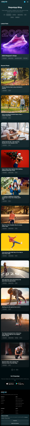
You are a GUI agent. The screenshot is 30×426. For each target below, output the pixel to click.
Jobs (2, 413)
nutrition (14, 14)
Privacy (17, 410)
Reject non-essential (15, 423)
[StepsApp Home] (12, 2)
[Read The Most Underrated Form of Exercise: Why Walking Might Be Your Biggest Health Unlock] (15, 327)
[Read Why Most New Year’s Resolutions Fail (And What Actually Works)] (15, 272)
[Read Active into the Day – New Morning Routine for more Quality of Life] (15, 134)
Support (2, 403)
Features (2, 398)
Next (17, 369)
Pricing (2, 401)
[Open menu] (27, 2)
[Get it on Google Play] (19, 383)
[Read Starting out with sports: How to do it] (15, 299)
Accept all (15, 420)
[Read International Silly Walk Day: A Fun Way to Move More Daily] (15, 245)
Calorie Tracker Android (20, 403)
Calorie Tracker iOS (19, 401)
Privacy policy (7, 418)
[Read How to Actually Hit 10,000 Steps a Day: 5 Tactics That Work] (15, 107)
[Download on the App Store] (10, 383)
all (4, 14)
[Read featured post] (15, 43)
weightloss (17, 17)
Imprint (17, 413)
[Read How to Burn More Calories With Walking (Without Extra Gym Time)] (15, 162)
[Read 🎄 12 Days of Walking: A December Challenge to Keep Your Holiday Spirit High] (15, 190)
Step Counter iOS (19, 398)
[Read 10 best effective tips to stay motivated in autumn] (15, 80)
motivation (9, 14)
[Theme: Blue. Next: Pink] (25, 2)
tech (25, 14)
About (2, 410)
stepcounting (20, 14)
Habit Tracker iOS (19, 406)
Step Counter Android (19, 400)
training (12, 17)
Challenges (3, 400)
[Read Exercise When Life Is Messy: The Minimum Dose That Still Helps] (15, 354)
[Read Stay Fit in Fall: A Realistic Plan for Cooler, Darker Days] (15, 218)
